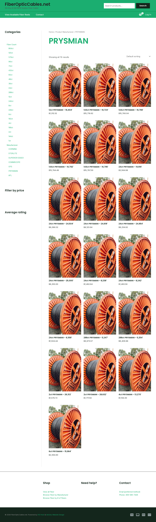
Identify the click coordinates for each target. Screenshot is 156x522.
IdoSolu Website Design (55, 515)
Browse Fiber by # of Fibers (56, 498)
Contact (40, 14)
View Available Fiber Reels (17, 14)
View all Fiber (49, 492)
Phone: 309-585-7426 (129, 495)
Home (51, 32)
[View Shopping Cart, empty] (140, 14)
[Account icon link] (148, 14)
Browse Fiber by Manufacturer (57, 495)
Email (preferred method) (131, 492)
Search (142, 5)
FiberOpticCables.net (27, 4)
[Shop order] (138, 56)
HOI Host (41, 515)
